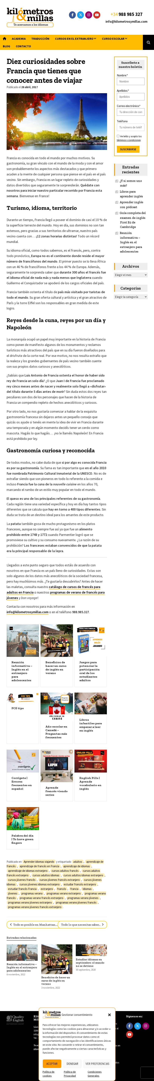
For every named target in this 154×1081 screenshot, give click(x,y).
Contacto (23, 46)
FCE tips (17, 708)
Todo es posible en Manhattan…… (36, 924)
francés (61, 889)
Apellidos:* (123, 90)
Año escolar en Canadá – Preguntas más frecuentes (56, 732)
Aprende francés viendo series (56, 791)
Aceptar (51, 1064)
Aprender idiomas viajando (39, 861)
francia (74, 889)
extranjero (47, 889)
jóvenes (12, 893)
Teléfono (122, 121)
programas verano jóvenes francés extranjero (34, 907)
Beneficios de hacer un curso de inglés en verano (56, 667)
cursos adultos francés (65, 871)
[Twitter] (80, 15)
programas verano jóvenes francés (76, 902)
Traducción (40, 38)
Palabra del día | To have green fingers (22, 839)
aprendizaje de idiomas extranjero (28, 871)
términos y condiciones (129, 140)
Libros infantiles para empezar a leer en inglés (90, 725)
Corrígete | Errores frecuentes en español (21, 783)
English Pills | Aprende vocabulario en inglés (90, 783)
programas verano (32, 893)
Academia (19, 38)
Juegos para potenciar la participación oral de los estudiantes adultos (89, 671)
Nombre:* (122, 75)
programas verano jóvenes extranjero (30, 902)
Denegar (72, 1064)
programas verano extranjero (64, 893)
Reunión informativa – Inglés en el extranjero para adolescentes (21, 671)
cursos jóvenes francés (21, 880)
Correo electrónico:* (128, 106)
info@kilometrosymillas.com (126, 21)
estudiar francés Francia (22, 889)
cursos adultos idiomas (46, 875)
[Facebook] (72, 15)
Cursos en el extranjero (74, 38)
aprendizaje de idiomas (76, 866)
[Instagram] (88, 15)
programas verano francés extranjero (41, 898)
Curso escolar (113, 38)
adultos (77, 861)
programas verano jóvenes (82, 898)
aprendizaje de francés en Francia (39, 866)
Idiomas (87, 889)
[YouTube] (96, 15)
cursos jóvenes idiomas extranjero (40, 884)
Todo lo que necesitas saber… (81, 924)
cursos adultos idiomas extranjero (83, 875)
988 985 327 (131, 14)
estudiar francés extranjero (80, 884)
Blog (6, 46)
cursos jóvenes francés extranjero (60, 880)
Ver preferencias (97, 1064)
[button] (109, 1015)
